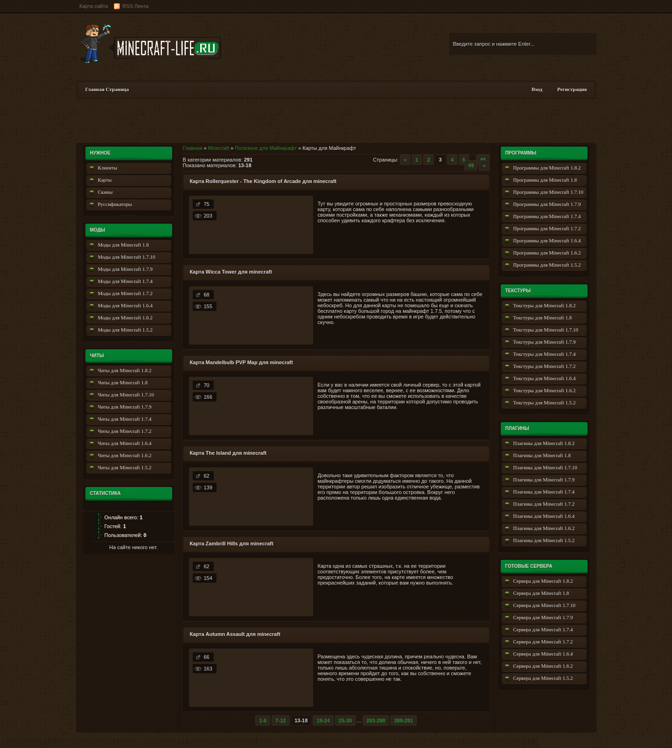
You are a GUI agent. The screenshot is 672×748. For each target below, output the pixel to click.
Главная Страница (107, 89)
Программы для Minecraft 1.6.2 (547, 252)
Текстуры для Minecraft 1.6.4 (544, 378)
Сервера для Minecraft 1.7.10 (544, 605)
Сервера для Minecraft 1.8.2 (543, 581)
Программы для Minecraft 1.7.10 (548, 192)
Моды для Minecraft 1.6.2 (125, 317)
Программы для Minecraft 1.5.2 (547, 265)
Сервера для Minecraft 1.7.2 (543, 641)
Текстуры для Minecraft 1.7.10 (545, 329)
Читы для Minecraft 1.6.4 (125, 443)
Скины (105, 192)
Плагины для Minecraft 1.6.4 (544, 516)
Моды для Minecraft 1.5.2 (125, 329)
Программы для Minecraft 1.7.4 (547, 216)
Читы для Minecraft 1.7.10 (126, 394)
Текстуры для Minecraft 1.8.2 (544, 305)
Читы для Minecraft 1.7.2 (125, 431)
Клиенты (108, 167)
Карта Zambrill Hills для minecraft (231, 543)
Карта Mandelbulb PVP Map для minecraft (241, 362)
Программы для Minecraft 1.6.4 (547, 240)
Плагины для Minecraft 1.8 (542, 455)
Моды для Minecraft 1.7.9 (125, 269)
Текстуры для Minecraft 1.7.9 (544, 342)
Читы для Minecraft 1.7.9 (125, 406)
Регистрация (572, 89)
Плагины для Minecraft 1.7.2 (544, 504)
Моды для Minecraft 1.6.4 (125, 305)
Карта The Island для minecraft (228, 453)
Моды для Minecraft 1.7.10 (126, 257)
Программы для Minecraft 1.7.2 (547, 228)
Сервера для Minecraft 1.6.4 (543, 653)
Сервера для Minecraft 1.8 (541, 593)
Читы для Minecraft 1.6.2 (125, 455)
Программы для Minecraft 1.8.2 (547, 167)
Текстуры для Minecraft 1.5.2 (544, 402)
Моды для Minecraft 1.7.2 (125, 293)
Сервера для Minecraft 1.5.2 (543, 678)
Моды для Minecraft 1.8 (123, 244)
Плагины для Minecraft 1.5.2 (544, 540)
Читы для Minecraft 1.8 (123, 382)
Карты (105, 180)
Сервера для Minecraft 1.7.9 (543, 617)
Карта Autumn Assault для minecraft (235, 634)
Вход (537, 89)
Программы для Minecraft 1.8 (545, 180)
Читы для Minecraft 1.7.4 (125, 419)
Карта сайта (93, 6)
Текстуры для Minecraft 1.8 (542, 317)
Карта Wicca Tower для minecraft (231, 272)
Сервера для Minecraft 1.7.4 (543, 629)
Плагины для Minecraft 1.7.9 (544, 479)
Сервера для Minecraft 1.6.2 (543, 666)
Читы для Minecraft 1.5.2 (125, 467)
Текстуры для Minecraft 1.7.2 (544, 366)
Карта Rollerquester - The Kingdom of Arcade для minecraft (263, 181)
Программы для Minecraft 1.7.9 (547, 204)
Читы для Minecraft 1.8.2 (125, 370)
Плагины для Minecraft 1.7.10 (545, 467)
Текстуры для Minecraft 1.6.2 (544, 390)
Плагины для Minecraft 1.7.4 (544, 491)
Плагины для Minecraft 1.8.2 (544, 443)
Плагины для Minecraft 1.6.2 (544, 528)
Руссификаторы (115, 204)
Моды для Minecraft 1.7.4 (125, 281)
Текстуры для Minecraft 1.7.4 (544, 354)
